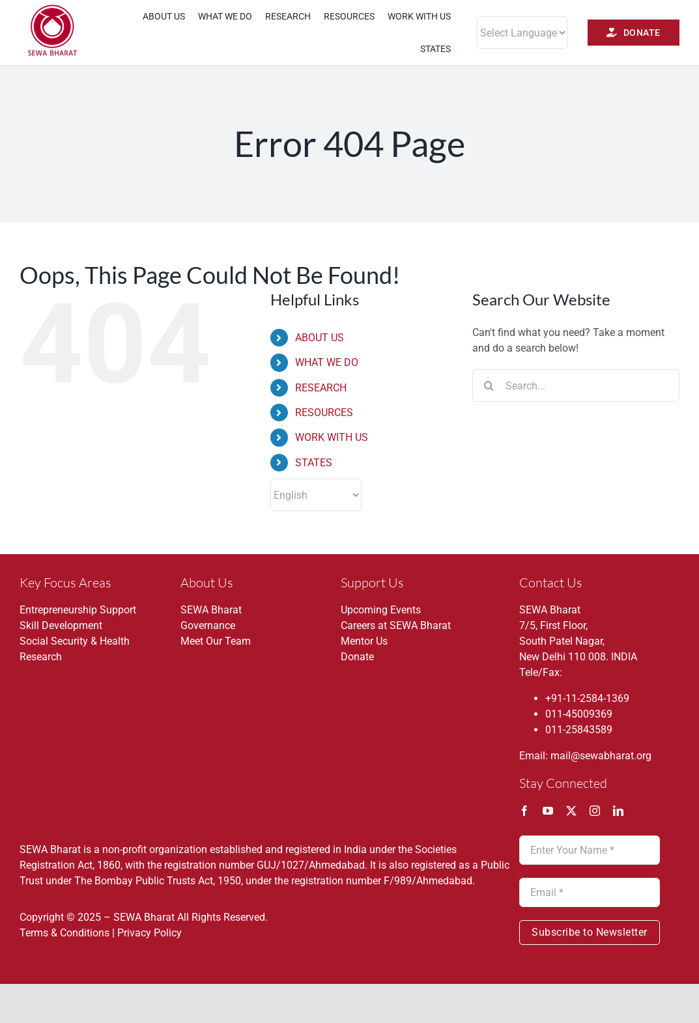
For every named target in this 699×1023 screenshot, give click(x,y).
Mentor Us (364, 641)
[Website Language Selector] (522, 32)
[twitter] (571, 811)
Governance (207, 625)
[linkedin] (618, 811)
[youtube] (548, 811)
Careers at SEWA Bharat (396, 625)
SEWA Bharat (211, 610)
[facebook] (524, 811)
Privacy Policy (149, 933)
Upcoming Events (381, 610)
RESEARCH (321, 388)
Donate (357, 657)
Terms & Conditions (64, 933)
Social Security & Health (75, 641)
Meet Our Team (215, 641)
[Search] (488, 385)
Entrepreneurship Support (78, 610)
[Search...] (575, 385)
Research (41, 657)
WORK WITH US (331, 437)
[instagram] (595, 811)
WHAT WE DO (326, 362)
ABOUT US (319, 337)
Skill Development (61, 625)
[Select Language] (316, 495)
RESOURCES (324, 412)
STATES (313, 462)
